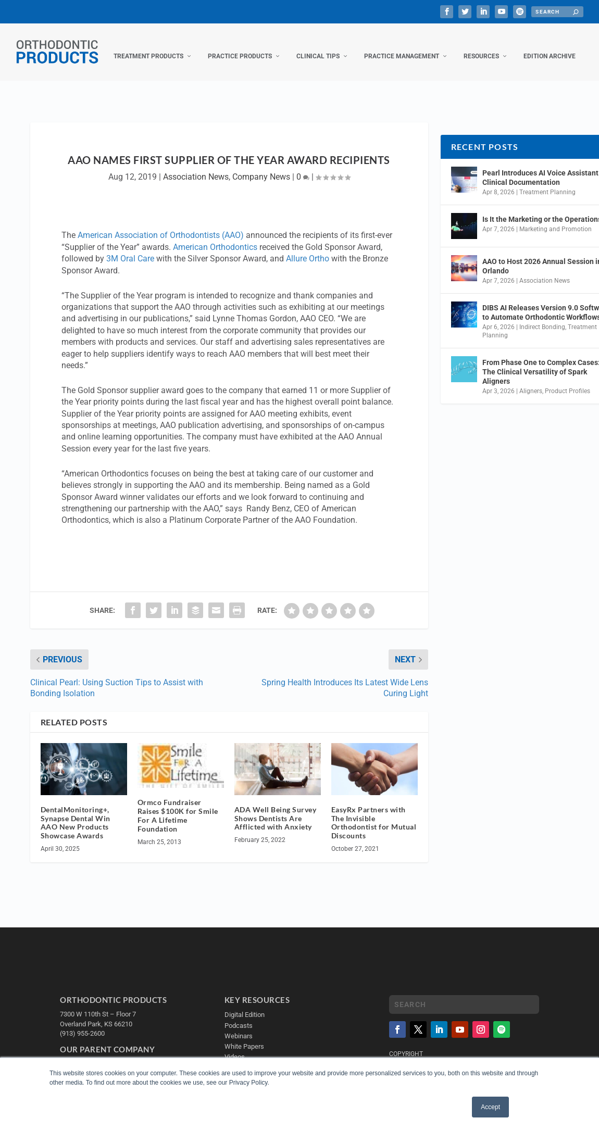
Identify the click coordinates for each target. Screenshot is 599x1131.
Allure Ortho (307, 277)
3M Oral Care (130, 277)
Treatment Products (58, 74)
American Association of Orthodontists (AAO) (161, 253)
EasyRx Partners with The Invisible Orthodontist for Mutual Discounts (374, 840)
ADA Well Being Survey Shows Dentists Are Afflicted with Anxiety (275, 836)
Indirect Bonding (542, 345)
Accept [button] (490, 1107)
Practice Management (311, 74)
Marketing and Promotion (555, 247)
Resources (391, 74)
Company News (261, 195)
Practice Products (150, 74)
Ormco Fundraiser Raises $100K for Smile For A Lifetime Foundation (178, 833)
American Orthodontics (215, 265)
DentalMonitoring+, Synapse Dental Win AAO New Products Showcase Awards (75, 840)
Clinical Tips (227, 74)
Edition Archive (459, 74)
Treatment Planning (547, 210)
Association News (196, 195)
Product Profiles (567, 409)
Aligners (530, 409)
